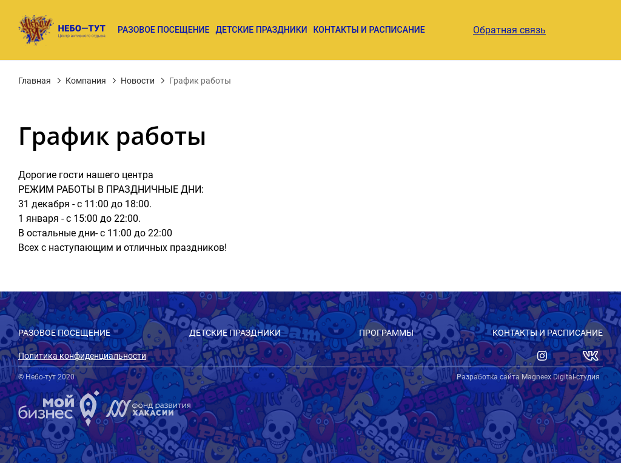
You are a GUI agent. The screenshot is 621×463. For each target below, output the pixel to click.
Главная (34, 80)
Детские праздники (261, 30)
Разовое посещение (163, 30)
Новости (138, 80)
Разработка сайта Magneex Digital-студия (528, 377)
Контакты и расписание (369, 30)
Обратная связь (509, 30)
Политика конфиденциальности (82, 356)
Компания (85, 80)
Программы (386, 333)
